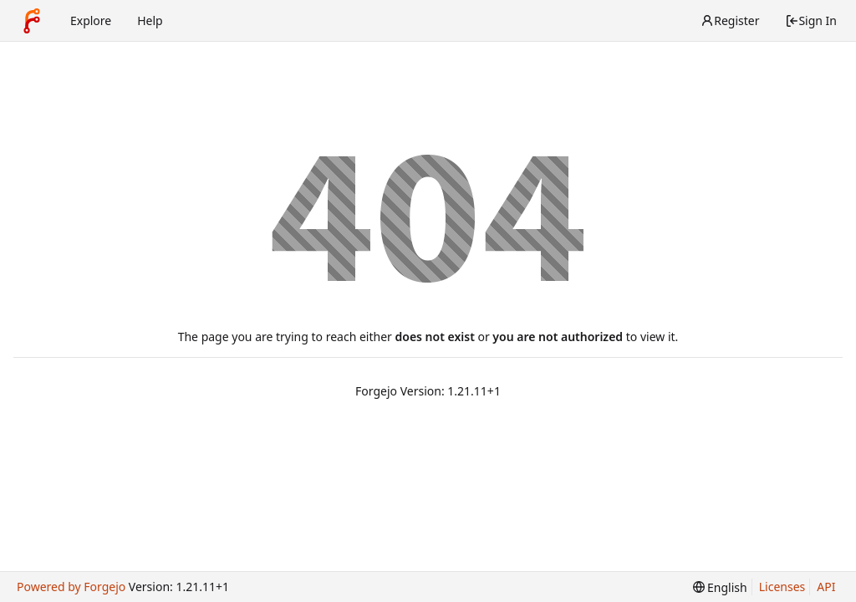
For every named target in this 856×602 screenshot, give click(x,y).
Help (150, 20)
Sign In (811, 20)
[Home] (31, 21)
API (826, 586)
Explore (90, 20)
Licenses (782, 586)
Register (730, 20)
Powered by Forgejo (71, 586)
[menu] (720, 587)
